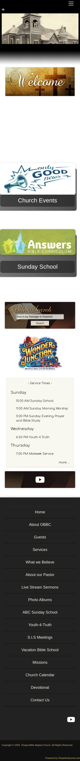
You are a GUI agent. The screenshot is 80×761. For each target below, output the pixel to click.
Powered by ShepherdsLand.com (62, 758)
